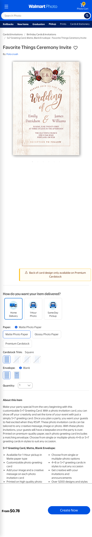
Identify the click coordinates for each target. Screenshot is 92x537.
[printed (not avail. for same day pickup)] (17, 375)
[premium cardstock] (17, 344)
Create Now (69, 510)
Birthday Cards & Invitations (41, 34)
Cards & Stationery (80, 24)
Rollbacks (8, 24)
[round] (17, 359)
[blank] (7, 375)
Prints (63, 24)
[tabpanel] (46, 108)
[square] (7, 359)
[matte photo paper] (17, 334)
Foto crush (12, 54)
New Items (22, 24)
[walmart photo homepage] (43, 6)
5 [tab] (53, 161)
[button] (75, 48)
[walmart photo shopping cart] (82, 6)
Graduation (38, 24)
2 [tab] (37, 161)
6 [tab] (59, 161)
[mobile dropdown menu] (6, 6)
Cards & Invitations (13, 34)
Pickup (52, 24)
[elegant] (27, 359)
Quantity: (9, 385)
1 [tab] (32, 161)
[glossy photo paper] (46, 334)
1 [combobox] (19, 385)
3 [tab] (42, 161)
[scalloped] (37, 359)
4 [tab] (48, 161)
